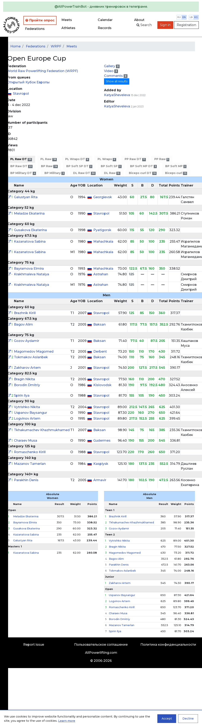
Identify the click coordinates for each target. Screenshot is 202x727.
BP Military (54, 173)
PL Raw (48, 159)
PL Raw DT (21, 159)
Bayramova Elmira (29, 268)
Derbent (100, 351)
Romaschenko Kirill (30, 452)
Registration (186, 25)
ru (179, 17)
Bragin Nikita (24, 379)
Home (15, 46)
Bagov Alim (23, 324)
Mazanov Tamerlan (30, 464)
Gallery (110, 66)
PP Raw (161, 159)
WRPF (56, 46)
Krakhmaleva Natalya (31, 274)
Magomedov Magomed (34, 351)
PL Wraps (107, 159)
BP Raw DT (21, 166)
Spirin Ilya (21, 395)
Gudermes (101, 440)
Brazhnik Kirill (25, 313)
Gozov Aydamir (26, 341)
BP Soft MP (175, 166)
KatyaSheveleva (117, 95)
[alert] (101, 7)
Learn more (66, 721)
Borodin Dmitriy (27, 385)
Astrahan (100, 274)
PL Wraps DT (77, 159)
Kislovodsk (102, 385)
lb (191, 17)
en (184, 17)
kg (196, 17)
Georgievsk (102, 197)
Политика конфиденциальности (168, 644)
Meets (66, 20)
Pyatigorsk (102, 230)
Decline (188, 718)
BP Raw (49, 166)
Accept (167, 718)
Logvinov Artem (27, 418)
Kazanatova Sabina (30, 241)
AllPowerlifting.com (101, 653)
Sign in (165, 25)
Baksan (99, 324)
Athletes (68, 28)
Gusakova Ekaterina (30, 230)
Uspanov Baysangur (30, 413)
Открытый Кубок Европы (28, 82)
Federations (35, 29)
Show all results (116, 81)
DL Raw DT (84, 173)
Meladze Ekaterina (29, 213)
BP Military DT (23, 173)
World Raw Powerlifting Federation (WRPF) (42, 71)
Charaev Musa (25, 440)
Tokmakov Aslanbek (31, 357)
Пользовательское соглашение (101, 644)
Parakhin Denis (26, 480)
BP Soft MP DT (143, 166)
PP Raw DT (135, 159)
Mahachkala (103, 241)
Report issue (33, 644)
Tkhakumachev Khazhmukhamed (42, 430)
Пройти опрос (40, 20)
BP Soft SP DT (79, 166)
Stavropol (21, 93)
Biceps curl (176, 173)
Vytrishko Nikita (27, 407)
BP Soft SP (111, 166)
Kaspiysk (100, 464)
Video (109, 71)
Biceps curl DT (143, 173)
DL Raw (112, 173)
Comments (114, 76)
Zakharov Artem (27, 368)
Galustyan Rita (26, 197)
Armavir (99, 480)
